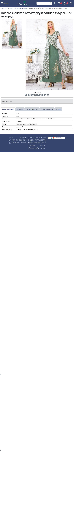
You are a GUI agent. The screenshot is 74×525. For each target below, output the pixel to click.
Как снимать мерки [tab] (47, 109)
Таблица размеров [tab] (32, 109)
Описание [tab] (20, 109)
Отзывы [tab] (58, 109)
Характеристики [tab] (8, 109)
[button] (5, 3)
